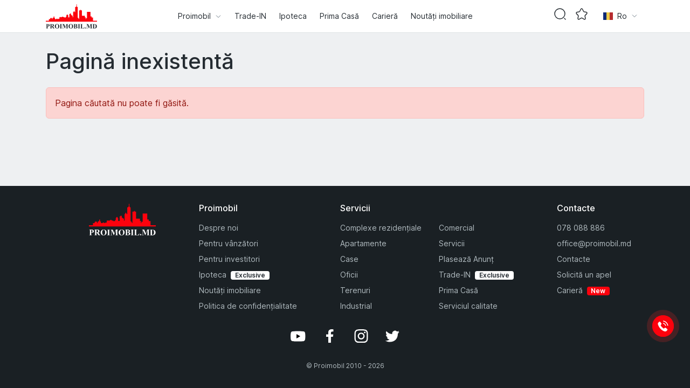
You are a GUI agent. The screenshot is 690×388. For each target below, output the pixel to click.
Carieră (385, 15)
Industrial (356, 305)
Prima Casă (339, 15)
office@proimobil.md (594, 243)
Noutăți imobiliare (442, 15)
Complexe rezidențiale (381, 227)
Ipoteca (293, 15)
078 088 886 (581, 227)
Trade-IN (250, 15)
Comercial (456, 227)
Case (349, 259)
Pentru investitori (229, 259)
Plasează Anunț (466, 259)
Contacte (573, 259)
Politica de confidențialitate (248, 305)
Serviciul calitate (468, 305)
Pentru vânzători (228, 243)
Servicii (452, 243)
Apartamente (363, 243)
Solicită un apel (584, 274)
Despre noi (218, 227)
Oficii (349, 274)
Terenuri (355, 290)
